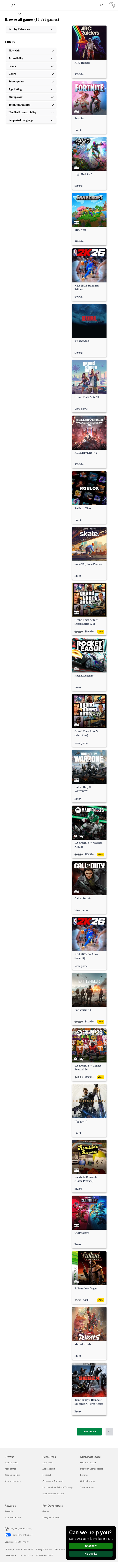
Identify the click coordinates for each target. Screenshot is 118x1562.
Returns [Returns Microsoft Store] (84, 1475)
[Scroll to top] (109, 1431)
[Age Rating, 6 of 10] (31, 89)
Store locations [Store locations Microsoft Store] (87, 1487)
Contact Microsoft (24, 1549)
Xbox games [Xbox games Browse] (10, 1468)
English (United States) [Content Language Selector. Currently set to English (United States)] (21, 1528)
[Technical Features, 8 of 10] (31, 105)
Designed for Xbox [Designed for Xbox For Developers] (51, 1517)
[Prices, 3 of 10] (31, 66)
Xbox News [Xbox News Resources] (47, 1462)
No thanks (91, 1553)
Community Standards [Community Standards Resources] (52, 1481)
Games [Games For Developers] (45, 1511)
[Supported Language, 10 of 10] (31, 120)
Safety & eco (12, 1555)
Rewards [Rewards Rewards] (9, 1511)
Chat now (91, 1545)
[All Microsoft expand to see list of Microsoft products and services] (5, 5)
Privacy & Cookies (44, 1549)
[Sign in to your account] (111, 5)
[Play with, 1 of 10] (31, 51)
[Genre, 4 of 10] (31, 74)
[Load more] (89, 1431)
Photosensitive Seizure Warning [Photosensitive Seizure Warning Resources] (57, 1487)
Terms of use (61, 1549)
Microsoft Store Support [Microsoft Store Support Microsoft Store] (91, 1468)
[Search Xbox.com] (13, 5)
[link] (89, 52)
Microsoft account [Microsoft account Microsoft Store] (88, 1462)
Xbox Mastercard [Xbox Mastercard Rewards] (13, 1517)
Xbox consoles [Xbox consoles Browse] (11, 1462)
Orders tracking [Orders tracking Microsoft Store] (87, 1481)
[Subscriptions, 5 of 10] (31, 82)
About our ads (27, 1555)
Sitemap (10, 1549)
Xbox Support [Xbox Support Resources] (48, 1468)
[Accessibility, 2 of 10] (31, 58)
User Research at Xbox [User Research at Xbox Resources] (53, 1493)
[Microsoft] (59, 3)
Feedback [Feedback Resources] (46, 1475)
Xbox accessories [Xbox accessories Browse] (13, 1481)
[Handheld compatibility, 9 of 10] (31, 112)
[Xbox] (10, 13)
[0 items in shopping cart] (102, 5)
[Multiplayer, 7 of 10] (31, 97)
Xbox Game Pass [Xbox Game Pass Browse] (12, 1475)
